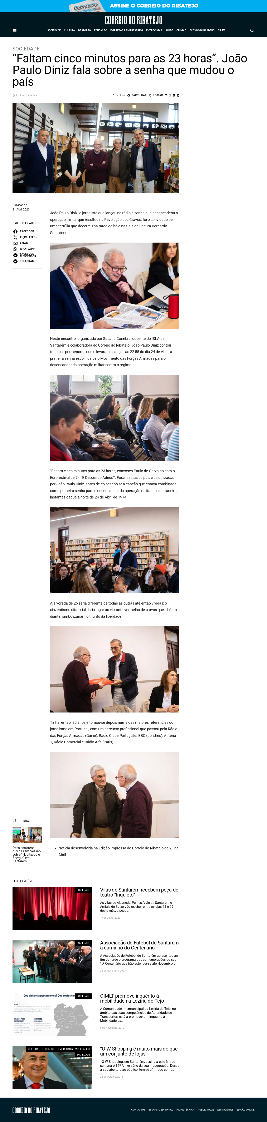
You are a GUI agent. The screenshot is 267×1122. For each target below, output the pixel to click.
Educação (100, 30)
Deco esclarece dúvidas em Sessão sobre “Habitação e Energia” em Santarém (27, 854)
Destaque (48, 1049)
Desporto (84, 30)
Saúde (169, 30)
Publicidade (206, 1109)
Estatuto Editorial (161, 1109)
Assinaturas (225, 1109)
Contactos (138, 1109)
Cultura (69, 30)
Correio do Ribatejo (122, 20)
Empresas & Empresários (126, 30)
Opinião (181, 30)
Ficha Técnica (185, 1109)
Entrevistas (154, 30)
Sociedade (54, 30)
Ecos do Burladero (202, 30)
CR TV (221, 30)
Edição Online (245, 1109)
